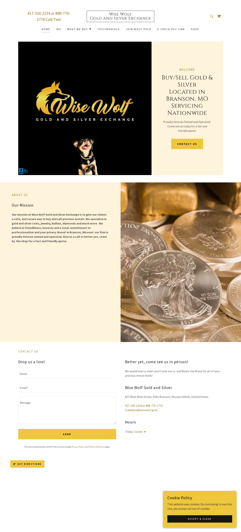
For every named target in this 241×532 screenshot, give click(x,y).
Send (67, 434)
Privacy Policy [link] (78, 446)
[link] (120, 18)
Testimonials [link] (109, 29)
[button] (79, 29)
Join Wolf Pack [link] (139, 29)
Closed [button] (138, 431)
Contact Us (187, 144)
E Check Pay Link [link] (171, 29)
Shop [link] (195, 29)
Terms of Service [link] (96, 446)
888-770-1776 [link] (154, 405)
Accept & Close (200, 518)
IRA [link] (58, 29)
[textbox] (67, 373)
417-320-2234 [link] (38, 13)
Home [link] (46, 29)
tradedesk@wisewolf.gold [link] (141, 410)
